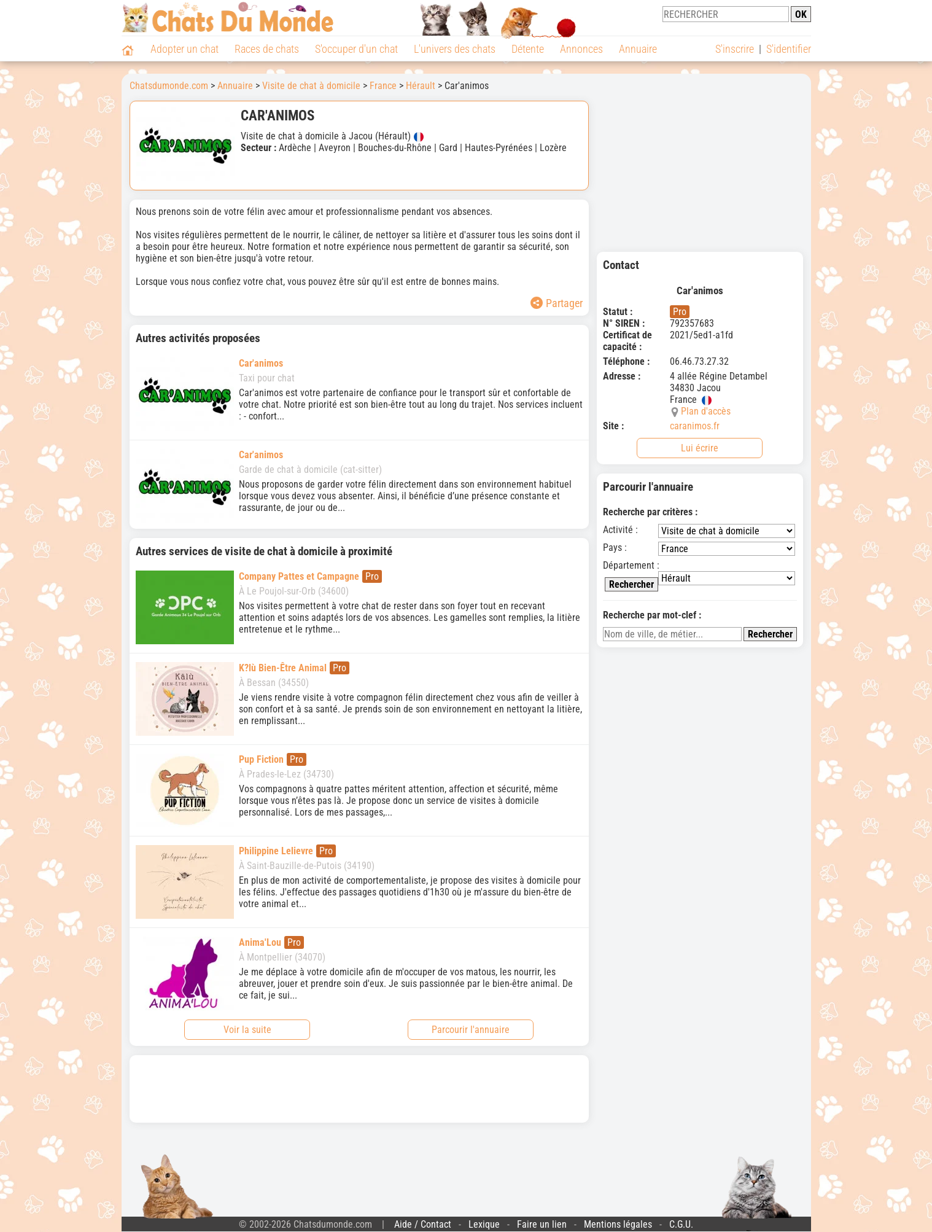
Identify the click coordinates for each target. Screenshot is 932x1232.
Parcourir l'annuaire (471, 1029)
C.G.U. (681, 1224)
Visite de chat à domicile (311, 86)
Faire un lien (542, 1224)
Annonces (581, 48)
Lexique (484, 1224)
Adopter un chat (184, 48)
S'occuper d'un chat (356, 48)
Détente (527, 48)
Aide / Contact (422, 1224)
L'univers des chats (454, 48)
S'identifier (788, 48)
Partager (556, 303)
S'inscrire (734, 48)
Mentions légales (618, 1224)
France (383, 86)
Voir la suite (247, 1029)
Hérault (420, 86)
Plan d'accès (706, 411)
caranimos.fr (695, 426)
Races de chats (267, 48)
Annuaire (638, 48)
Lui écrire (699, 448)
